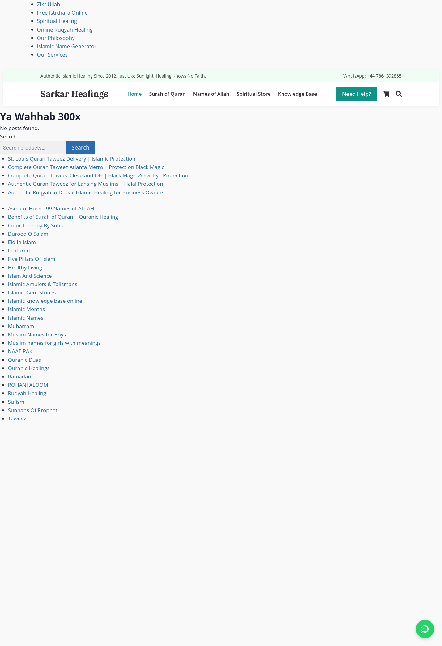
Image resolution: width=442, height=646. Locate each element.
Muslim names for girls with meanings (54, 342)
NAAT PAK (20, 351)
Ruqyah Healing (27, 393)
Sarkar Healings (74, 93)
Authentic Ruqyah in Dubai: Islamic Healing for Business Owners (86, 192)
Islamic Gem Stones (32, 292)
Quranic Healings (29, 368)
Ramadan (19, 376)
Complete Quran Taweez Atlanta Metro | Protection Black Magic (86, 167)
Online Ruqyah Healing (65, 29)
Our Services (52, 54)
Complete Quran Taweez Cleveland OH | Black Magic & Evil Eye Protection (98, 175)
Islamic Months (26, 309)
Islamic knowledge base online (45, 300)
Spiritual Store (254, 94)
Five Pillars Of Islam (31, 258)
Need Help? (356, 93)
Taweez (17, 418)
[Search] (399, 94)
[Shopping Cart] (386, 94)
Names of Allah (211, 94)
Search (8, 136)
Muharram (21, 326)
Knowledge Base (297, 94)
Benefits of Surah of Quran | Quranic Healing (63, 216)
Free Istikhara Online (62, 12)
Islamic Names (26, 317)
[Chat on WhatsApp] (425, 629)
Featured (19, 250)
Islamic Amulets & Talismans (43, 284)
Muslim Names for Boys (37, 334)
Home (134, 94)
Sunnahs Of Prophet (32, 410)
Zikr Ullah (48, 4)
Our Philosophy (56, 37)
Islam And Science (30, 275)
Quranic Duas (24, 359)
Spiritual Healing (57, 20)
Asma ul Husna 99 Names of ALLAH (51, 208)
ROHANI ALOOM (28, 384)
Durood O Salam (28, 233)
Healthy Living (25, 267)
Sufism (16, 401)
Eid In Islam (22, 242)
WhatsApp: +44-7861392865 (372, 76)
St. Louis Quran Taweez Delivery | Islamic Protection (71, 158)
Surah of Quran (167, 94)
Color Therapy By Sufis (35, 225)
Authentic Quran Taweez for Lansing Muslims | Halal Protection (85, 183)
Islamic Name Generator (67, 46)
